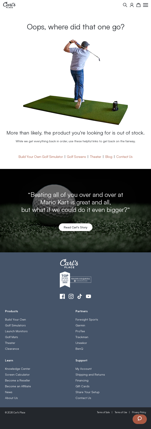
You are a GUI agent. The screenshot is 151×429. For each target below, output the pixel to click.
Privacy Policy (139, 412)
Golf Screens (76, 156)
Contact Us (124, 156)
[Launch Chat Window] (140, 419)
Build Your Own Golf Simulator (40, 156)
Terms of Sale (103, 412)
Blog (108, 156)
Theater (95, 156)
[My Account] (132, 5)
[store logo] (9, 5)
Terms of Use (121, 412)
